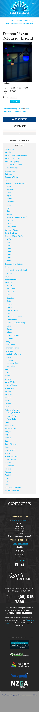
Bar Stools (11, 292)
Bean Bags (10, 298)
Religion (8, 431)
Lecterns (8, 379)
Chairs (9, 313)
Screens (10, 338)
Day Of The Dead (11, 233)
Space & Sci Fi (10, 450)
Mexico (9, 214)
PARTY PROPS (23, 21)
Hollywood (9, 351)
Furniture (8, 282)
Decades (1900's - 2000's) (14, 236)
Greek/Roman (10, 345)
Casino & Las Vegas (11, 168)
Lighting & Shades (13, 363)
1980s (9, 254)
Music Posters (12, 416)
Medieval (8, 394)
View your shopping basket (13, 109)
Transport (8, 472)
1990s (9, 257)
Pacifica (10, 220)
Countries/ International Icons (16, 183)
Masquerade (9, 388)
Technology (11, 366)
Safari (7, 441)
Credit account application (11, 695)
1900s (9, 239)
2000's (9, 261)
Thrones (8, 469)
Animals (8, 152)
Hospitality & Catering (13, 354)
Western (8, 484)
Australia (10, 189)
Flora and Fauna (11, 279)
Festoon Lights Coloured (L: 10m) (22, 24)
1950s (9, 245)
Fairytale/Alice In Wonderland (16, 270)
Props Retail (9, 425)
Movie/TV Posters (13, 413)
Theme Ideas (9, 149)
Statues (8, 462)
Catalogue (14, 21)
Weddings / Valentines (13, 487)
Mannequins (11, 459)
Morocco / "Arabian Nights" (17, 217)
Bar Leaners (11, 288)
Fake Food (8, 273)
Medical (8, 391)
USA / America (12, 226)
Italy (8, 208)
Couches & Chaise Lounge (16, 323)
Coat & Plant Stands (14, 316)
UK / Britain (11, 223)
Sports (7, 453)
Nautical (8, 404)
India (9, 205)
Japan (9, 211)
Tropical (8, 475)
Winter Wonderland (12, 490)
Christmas (8, 174)
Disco (7, 267)
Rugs (7, 435)
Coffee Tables (12, 319)
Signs (7, 447)
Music (7, 400)
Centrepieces (10, 171)
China (9, 192)
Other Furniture (13, 335)
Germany (10, 202)
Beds (9, 301)
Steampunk (9, 466)
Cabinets (10, 307)
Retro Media (11, 419)
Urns (6, 481)
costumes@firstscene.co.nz (20, 520)
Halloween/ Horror (12, 348)
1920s (9, 242)
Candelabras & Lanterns (13, 165)
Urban (7, 478)
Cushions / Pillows (11, 230)
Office (7, 407)
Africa (9, 186)
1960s (9, 248)
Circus (7, 180)
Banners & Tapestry (12, 161)
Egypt (9, 195)
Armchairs (10, 285)
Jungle (7, 369)
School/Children (11, 444)
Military (8, 397)
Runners (8, 438)
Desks (9, 326)
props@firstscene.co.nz (20, 544)
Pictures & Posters (12, 410)
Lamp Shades (12, 385)
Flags (7, 276)
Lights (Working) (11, 382)
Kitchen (10, 360)
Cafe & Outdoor (12, 310)
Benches (10, 304)
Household (9, 357)
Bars (8, 295)
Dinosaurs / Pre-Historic (14, 264)
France (9, 198)
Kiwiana (8, 376)
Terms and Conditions (29, 695)
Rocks (9, 372)
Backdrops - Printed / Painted (16, 155)
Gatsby (7, 341)
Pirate (7, 422)
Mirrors (9, 332)
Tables (9, 329)
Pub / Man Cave (10, 428)
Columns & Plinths (11, 177)
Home (7, 21)
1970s (9, 251)
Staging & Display (11, 456)
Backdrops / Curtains (12, 158)
